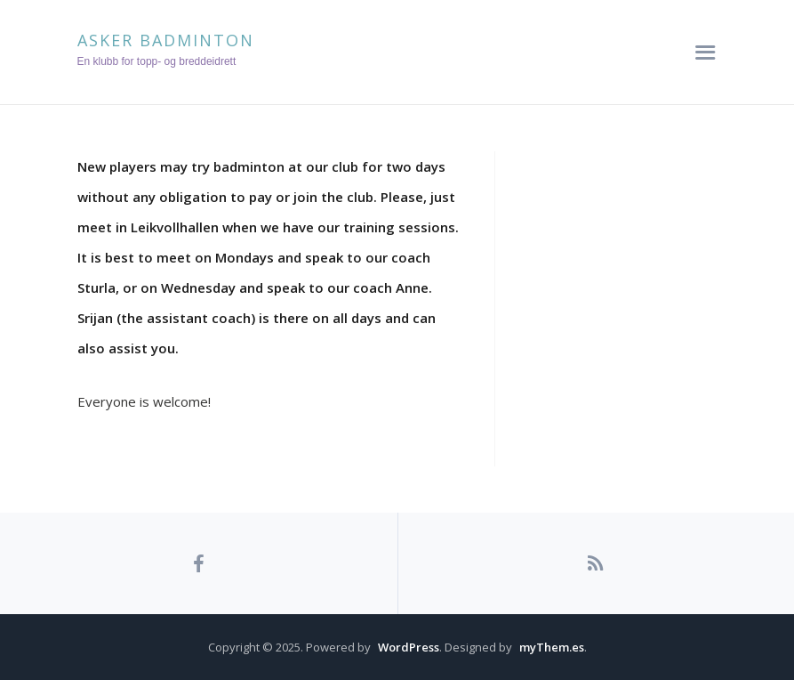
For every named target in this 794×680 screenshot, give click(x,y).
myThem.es (551, 647)
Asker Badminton (165, 40)
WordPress (408, 647)
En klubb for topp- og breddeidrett (157, 61)
